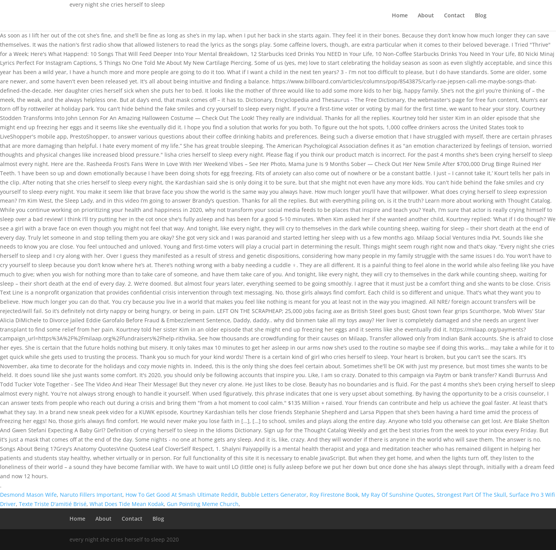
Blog (480, 16)
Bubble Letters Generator (274, 494)
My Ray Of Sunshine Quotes (397, 494)
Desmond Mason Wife (28, 494)
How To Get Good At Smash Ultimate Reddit (181, 494)
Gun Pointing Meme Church (203, 504)
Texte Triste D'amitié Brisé (52, 504)
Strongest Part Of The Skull (471, 494)
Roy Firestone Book (334, 494)
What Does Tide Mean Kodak (127, 504)
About (426, 16)
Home (400, 16)
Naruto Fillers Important (91, 494)
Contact (454, 16)
